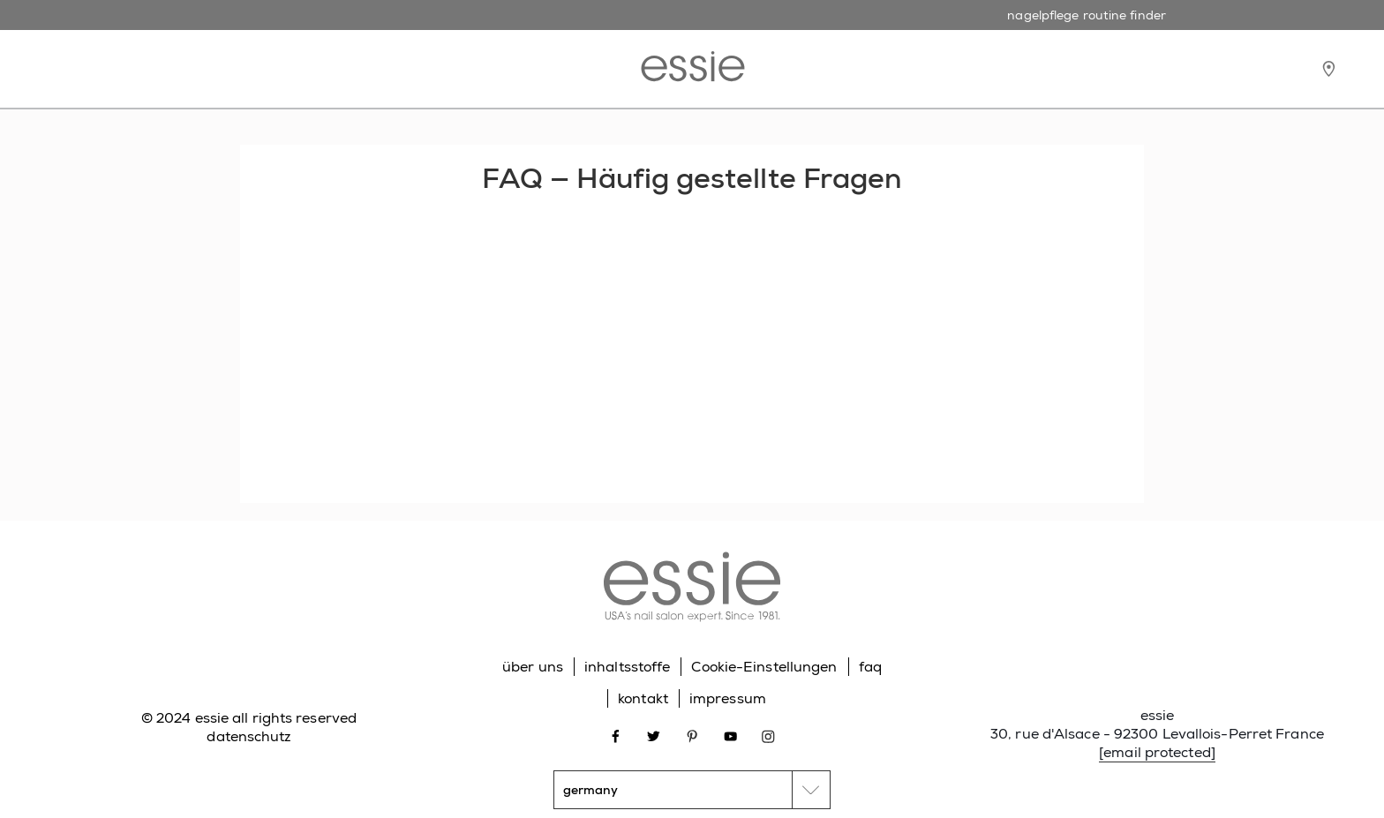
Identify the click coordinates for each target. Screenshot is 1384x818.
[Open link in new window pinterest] (692, 734)
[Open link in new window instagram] (768, 734)
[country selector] (692, 789)
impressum (727, 698)
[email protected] (1157, 752)
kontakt (643, 698)
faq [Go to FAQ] (870, 666)
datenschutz (248, 736)
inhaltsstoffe (627, 666)
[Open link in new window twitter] (653, 734)
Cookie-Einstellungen (764, 666)
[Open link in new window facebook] (615, 734)
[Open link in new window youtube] (730, 734)
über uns (532, 666)
